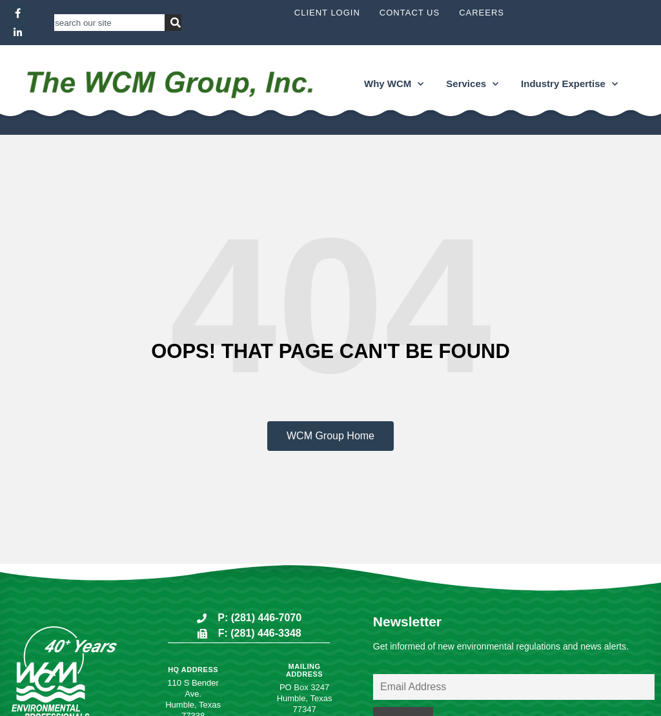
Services (472, 84)
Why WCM (393, 84)
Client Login (327, 12)
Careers (481, 12)
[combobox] (109, 22)
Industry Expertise (569, 84)
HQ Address (193, 669)
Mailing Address (304, 670)
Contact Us (410, 12)
